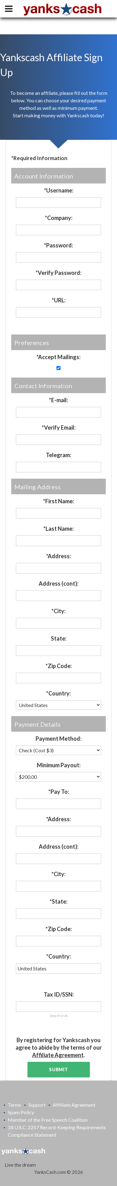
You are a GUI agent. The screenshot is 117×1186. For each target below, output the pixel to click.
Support (37, 1105)
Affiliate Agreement (58, 1055)
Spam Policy (21, 1112)
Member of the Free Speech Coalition (48, 1120)
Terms (14, 1105)
